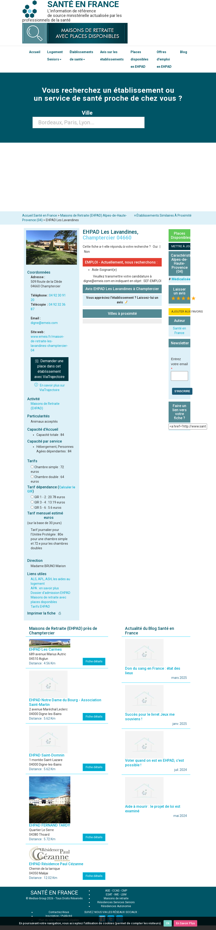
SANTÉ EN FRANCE (54, 892)
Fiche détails (94, 661)
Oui (155, 246)
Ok (168, 923)
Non (87, 251)
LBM (123, 894)
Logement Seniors (55, 55)
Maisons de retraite (116, 898)
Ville (88, 113)
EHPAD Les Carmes (45, 649)
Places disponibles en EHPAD (139, 59)
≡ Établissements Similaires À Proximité (162, 215)
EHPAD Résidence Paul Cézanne (56, 864)
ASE (107, 890)
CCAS (115, 890)
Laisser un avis (179, 291)
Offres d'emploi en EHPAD (164, 59)
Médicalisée (181, 279)
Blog (183, 52)
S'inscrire (182, 391)
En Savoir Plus (185, 923)
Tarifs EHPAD (40, 606)
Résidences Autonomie (116, 906)
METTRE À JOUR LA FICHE (180, 246)
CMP (124, 890)
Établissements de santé (81, 55)
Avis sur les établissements (112, 55)
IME (116, 894)
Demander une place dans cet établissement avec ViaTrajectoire (49, 369)
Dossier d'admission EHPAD (50, 593)
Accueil (34, 52)
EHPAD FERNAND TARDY (49, 825)
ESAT (109, 894)
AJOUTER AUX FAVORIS (180, 311)
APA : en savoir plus (45, 588)
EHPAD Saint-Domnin (46, 755)
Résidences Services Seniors (116, 902)
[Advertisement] (108, 177)
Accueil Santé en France (39, 215)
